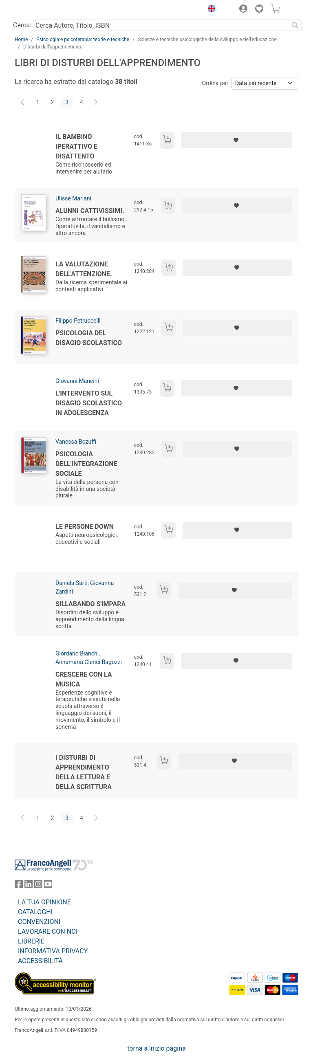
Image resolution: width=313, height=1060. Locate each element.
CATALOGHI (35, 912)
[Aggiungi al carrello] (167, 140)
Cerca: (22, 25)
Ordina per (215, 83)
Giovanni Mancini (77, 381)
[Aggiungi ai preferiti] (236, 140)
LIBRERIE (31, 941)
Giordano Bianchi (77, 653)
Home (21, 39)
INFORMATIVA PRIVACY (53, 951)
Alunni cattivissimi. (89, 211)
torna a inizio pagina (156, 1048)
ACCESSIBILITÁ (40, 961)
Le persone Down (84, 526)
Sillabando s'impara (90, 604)
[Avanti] (96, 102)
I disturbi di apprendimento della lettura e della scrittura (83, 772)
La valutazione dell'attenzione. (83, 269)
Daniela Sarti (71, 583)
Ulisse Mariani (73, 198)
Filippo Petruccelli (78, 320)
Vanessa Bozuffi (75, 441)
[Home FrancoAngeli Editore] (42, 10)
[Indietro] (23, 102)
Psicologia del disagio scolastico (88, 338)
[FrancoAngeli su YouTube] (48, 886)
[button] (209, 10)
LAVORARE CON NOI (47, 931)
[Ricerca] (295, 25)
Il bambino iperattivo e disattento (76, 146)
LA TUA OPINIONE (44, 902)
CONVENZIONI (39, 922)
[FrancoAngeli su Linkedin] (28, 886)
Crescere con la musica (83, 679)
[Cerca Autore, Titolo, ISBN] (161, 25)
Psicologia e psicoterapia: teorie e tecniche (82, 39)
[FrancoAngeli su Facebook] (19, 886)
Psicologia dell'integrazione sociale (86, 463)
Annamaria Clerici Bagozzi (88, 662)
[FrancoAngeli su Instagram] (38, 886)
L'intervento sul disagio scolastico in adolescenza (88, 403)
